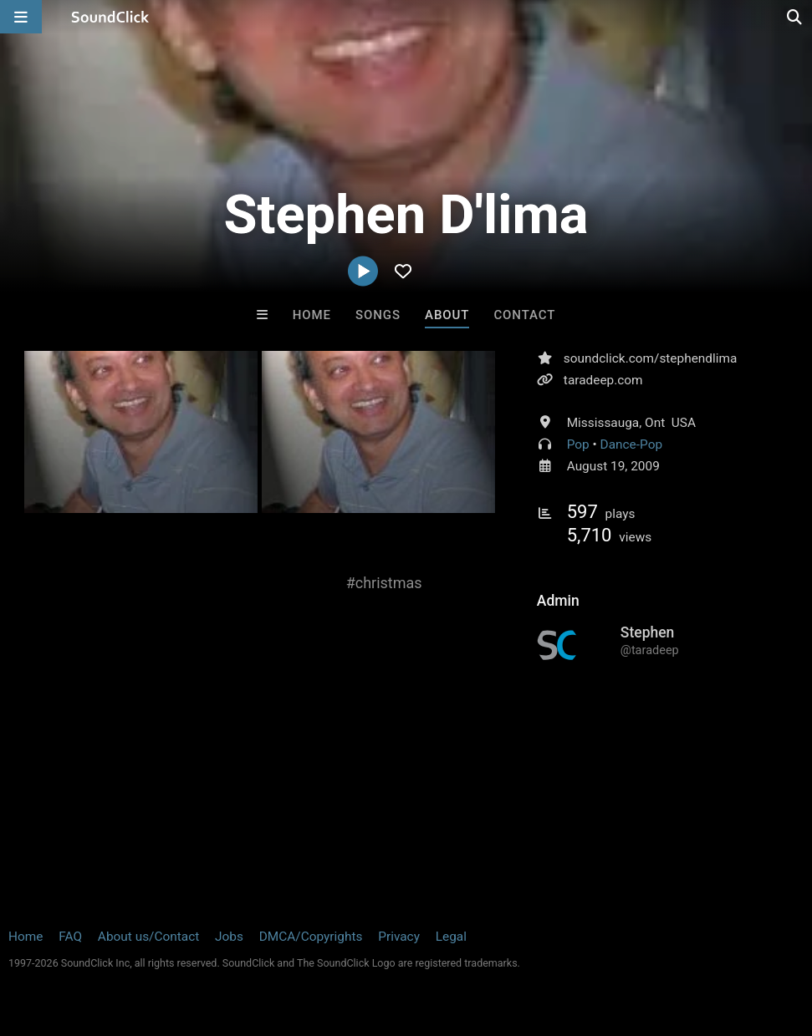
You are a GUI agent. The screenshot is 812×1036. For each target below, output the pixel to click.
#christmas (384, 583)
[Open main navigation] (21, 16)
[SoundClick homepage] (110, 17)
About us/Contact (148, 936)
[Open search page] (795, 16)
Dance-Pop (631, 444)
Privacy (399, 936)
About (447, 314)
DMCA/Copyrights (311, 936)
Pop (578, 444)
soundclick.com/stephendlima (650, 358)
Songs (378, 314)
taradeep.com (603, 380)
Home (312, 314)
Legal (451, 936)
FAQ (70, 936)
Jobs (229, 936)
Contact (524, 314)
